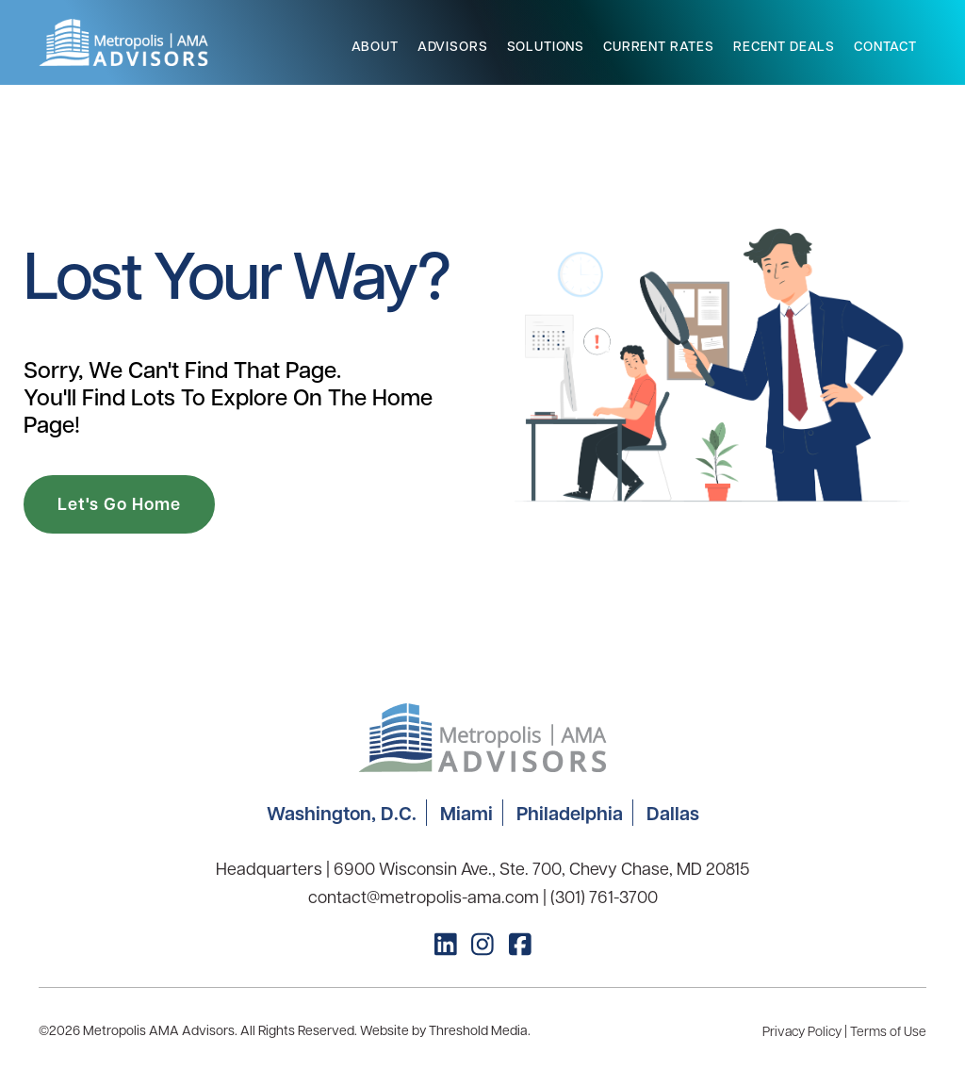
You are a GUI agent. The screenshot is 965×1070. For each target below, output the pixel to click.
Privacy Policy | (806, 1030)
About (375, 46)
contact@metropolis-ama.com (423, 896)
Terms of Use (888, 1030)
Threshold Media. (480, 1029)
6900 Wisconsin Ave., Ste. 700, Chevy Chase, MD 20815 (541, 868)
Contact (885, 46)
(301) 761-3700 (604, 896)
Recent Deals (784, 46)
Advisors (452, 46)
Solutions (546, 46)
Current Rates (658, 46)
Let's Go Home (119, 504)
